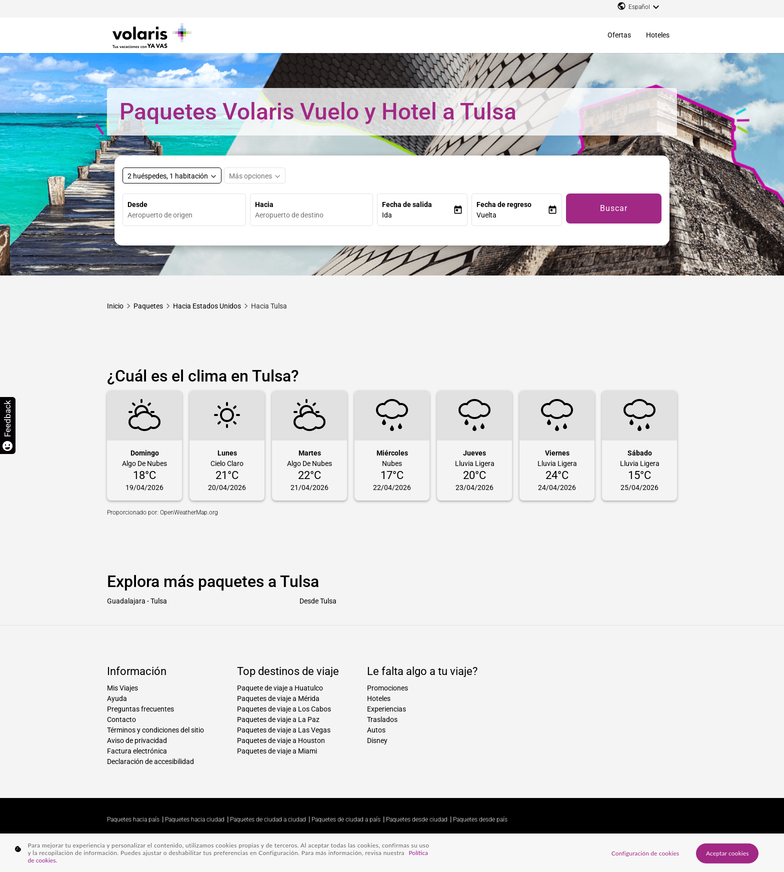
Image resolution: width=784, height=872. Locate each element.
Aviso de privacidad (137, 740)
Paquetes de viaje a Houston (281, 740)
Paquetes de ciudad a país (346, 819)
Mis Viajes (122, 688)
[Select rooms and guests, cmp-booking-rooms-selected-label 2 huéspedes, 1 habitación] (172, 176)
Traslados (382, 720)
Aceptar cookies (727, 852)
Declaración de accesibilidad (150, 762)
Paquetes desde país (480, 819)
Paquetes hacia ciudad (194, 819)
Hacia (264, 204)
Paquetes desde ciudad (417, 819)
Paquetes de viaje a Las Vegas (283, 730)
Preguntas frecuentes (140, 709)
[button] (417, 215)
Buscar (614, 208)
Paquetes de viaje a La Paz (278, 720)
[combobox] (187, 215)
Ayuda (117, 698)
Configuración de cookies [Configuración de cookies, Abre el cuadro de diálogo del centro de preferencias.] (645, 852)
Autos (376, 730)
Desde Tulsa (318, 601)
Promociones (387, 688)
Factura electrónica (137, 751)
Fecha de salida (407, 204)
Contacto (121, 720)
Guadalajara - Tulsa (137, 601)
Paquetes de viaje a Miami (277, 751)
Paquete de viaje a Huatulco (280, 688)
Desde (138, 204)
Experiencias (386, 709)
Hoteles (658, 35)
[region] (392, 853)
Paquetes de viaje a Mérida (278, 698)
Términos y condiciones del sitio (155, 730)
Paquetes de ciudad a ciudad (268, 819)
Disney (377, 740)
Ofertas (619, 35)
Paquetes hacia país (133, 819)
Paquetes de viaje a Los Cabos (284, 709)
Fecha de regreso (504, 204)
